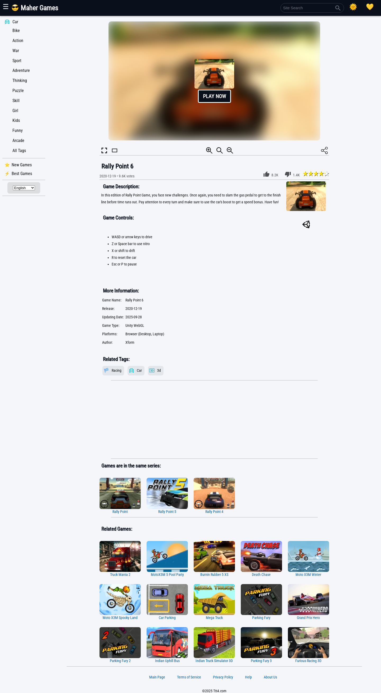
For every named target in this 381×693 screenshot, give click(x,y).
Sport (16, 60)
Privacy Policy (223, 677)
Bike (16, 30)
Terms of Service (189, 677)
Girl (15, 110)
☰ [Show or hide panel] (6, 7)
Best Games (22, 173)
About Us (270, 677)
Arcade (18, 140)
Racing (116, 370)
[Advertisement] (214, 420)
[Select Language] (24, 187)
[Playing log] (370, 6)
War (15, 50)
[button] (214, 81)
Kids (16, 120)
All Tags (19, 150)
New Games (22, 164)
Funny (17, 130)
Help (248, 677)
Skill (16, 100)
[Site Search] (312, 8)
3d (159, 370)
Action (17, 40)
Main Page (157, 677)
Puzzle (18, 90)
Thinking (19, 80)
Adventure (21, 70)
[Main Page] (38, 10)
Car (15, 21)
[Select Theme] (353, 6)
